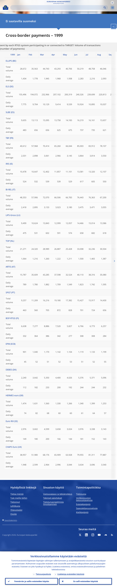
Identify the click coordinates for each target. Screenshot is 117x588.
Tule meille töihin (18, 498)
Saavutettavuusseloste (87, 508)
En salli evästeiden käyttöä (85, 581)
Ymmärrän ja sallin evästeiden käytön (31, 581)
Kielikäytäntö (82, 512)
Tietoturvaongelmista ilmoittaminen (53, 503)
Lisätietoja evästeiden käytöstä (70, 574)
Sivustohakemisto (10, 520)
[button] (112, 2)
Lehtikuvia (15, 506)
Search (105, 7)
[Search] (57, 7)
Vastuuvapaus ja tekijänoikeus (57, 494)
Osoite (13, 514)
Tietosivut (15, 502)
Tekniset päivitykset (52, 498)
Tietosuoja (81, 494)
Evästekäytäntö (83, 504)
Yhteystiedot (16, 510)
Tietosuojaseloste (43, 574)
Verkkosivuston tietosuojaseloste (84, 499)
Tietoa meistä (16, 494)
